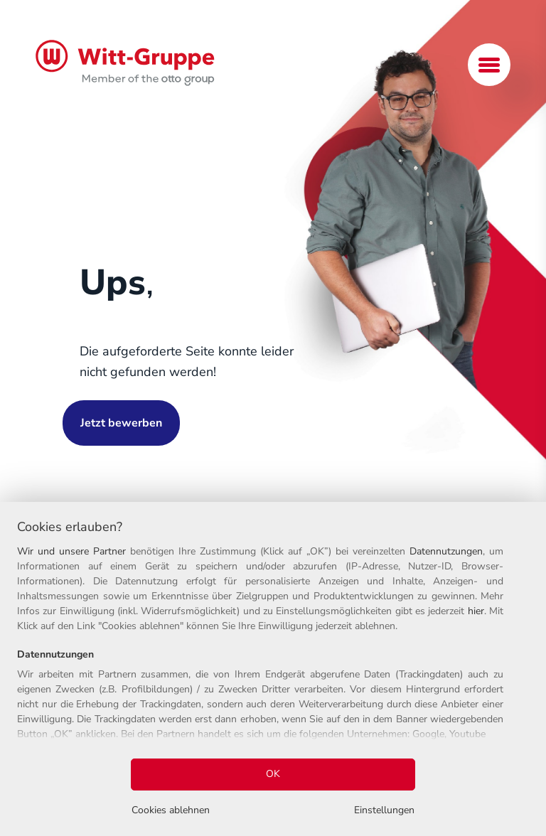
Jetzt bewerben (121, 423)
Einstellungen (384, 810)
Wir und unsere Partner (71, 551)
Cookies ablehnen (171, 810)
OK (273, 774)
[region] (273, 669)
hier (476, 611)
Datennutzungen (446, 551)
